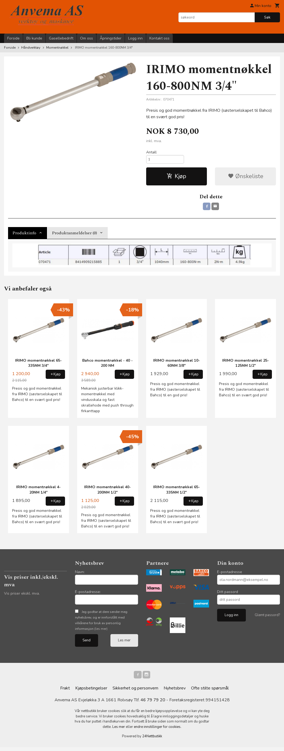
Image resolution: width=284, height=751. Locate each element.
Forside (13, 38)
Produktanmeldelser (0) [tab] (74, 236)
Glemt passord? (267, 618)
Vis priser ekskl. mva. (22, 596)
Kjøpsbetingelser (91, 692)
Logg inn (135, 38)
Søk (267, 17)
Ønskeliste (245, 178)
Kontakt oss (159, 38)
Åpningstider (110, 38)
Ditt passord (227, 594)
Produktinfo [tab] (24, 236)
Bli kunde (34, 38)
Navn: (80, 574)
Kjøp (176, 178)
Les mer (124, 643)
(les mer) (100, 632)
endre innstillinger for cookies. (157, 730)
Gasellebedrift (61, 38)
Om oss (86, 38)
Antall (151, 152)
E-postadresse (229, 574)
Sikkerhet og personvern (135, 692)
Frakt (65, 692)
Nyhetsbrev (175, 692)
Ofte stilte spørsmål (210, 692)
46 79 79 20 (153, 704)
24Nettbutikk (152, 740)
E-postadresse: (88, 594)
